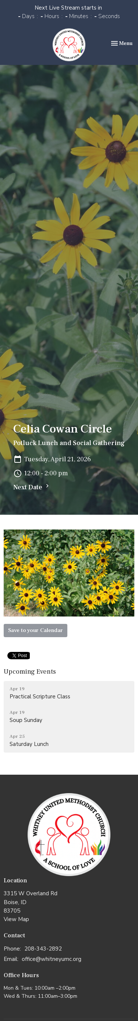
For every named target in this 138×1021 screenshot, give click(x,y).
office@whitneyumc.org (51, 959)
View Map (16, 919)
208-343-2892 (43, 948)
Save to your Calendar (35, 630)
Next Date (32, 487)
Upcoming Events (30, 671)
